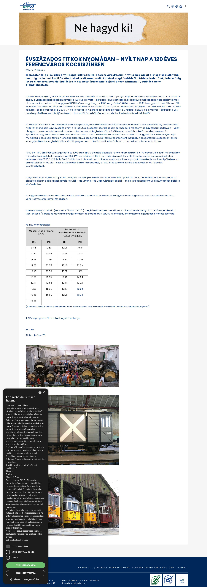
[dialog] (25, 486)
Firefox (9, 474)
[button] (168, 6)
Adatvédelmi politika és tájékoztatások (150, 567)
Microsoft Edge (12, 477)
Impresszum (84, 567)
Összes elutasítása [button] (26, 573)
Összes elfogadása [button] (26, 565)
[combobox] (39, 392)
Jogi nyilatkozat (99, 567)
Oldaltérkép (181, 567)
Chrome (9, 471)
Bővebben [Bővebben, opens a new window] (24, 540)
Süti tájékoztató (13, 540)
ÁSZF (171, 567)
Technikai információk (119, 567)
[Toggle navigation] (185, 6)
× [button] (44, 392)
